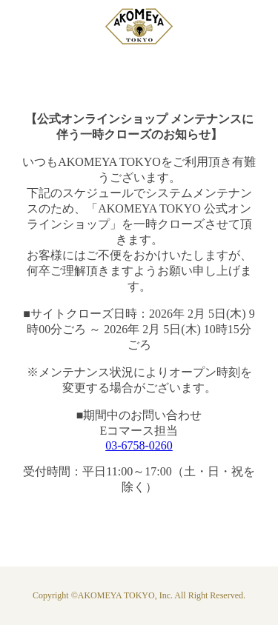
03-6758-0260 (139, 445)
